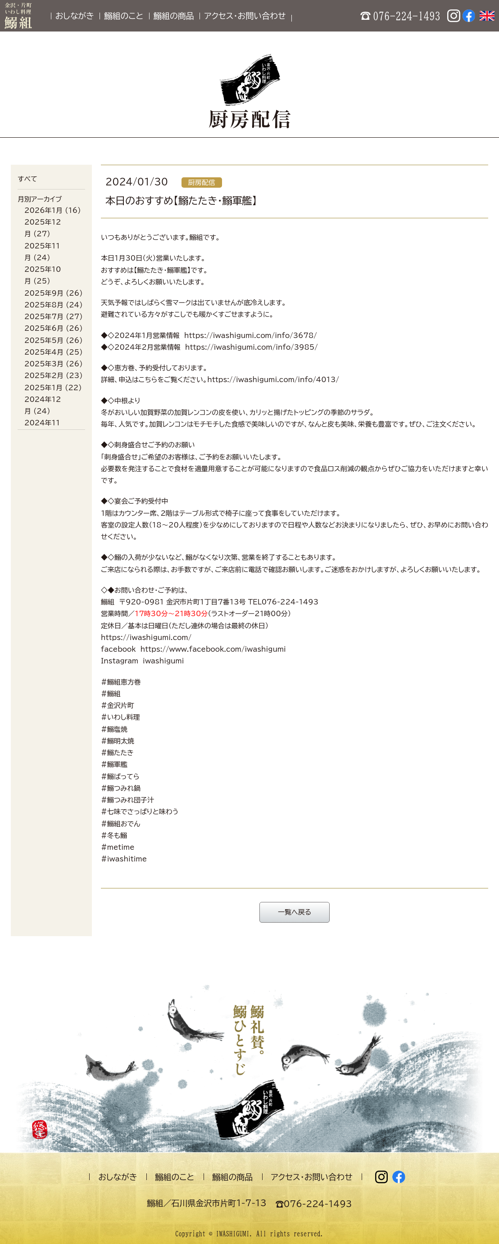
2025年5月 (44, 340)
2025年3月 (44, 364)
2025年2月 (44, 375)
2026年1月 (43, 210)
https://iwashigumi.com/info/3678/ (250, 335)
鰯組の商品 (174, 16)
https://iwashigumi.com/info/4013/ (273, 379)
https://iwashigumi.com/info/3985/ (251, 347)
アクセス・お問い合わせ (245, 16)
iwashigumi (163, 661)
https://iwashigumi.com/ (146, 637)
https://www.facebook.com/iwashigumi (213, 649)
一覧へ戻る (294, 912)
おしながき (74, 16)
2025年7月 (44, 316)
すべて (27, 179)
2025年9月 (44, 293)
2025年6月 (44, 328)
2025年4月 (44, 352)
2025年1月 (43, 387)
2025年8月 (44, 305)
